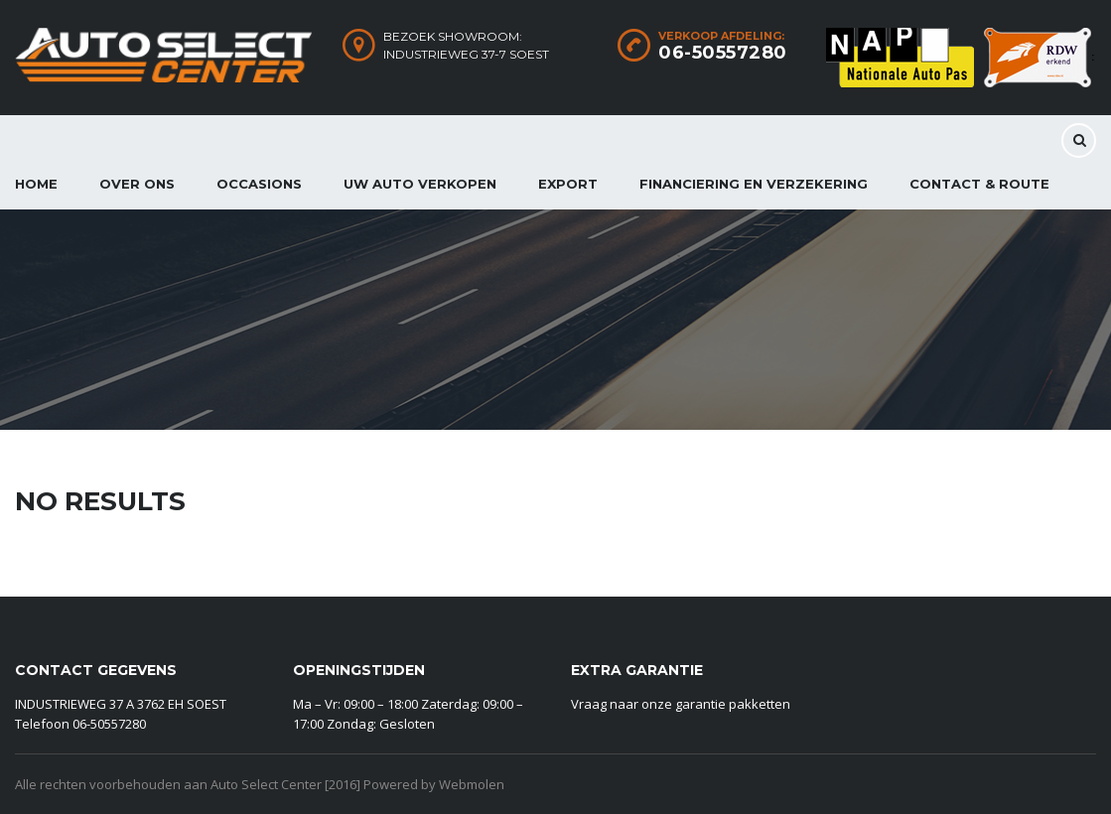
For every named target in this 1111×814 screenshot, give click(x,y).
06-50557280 (722, 53)
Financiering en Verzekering (753, 184)
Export (568, 184)
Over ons (137, 184)
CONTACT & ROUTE (979, 184)
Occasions (259, 184)
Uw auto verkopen (420, 184)
